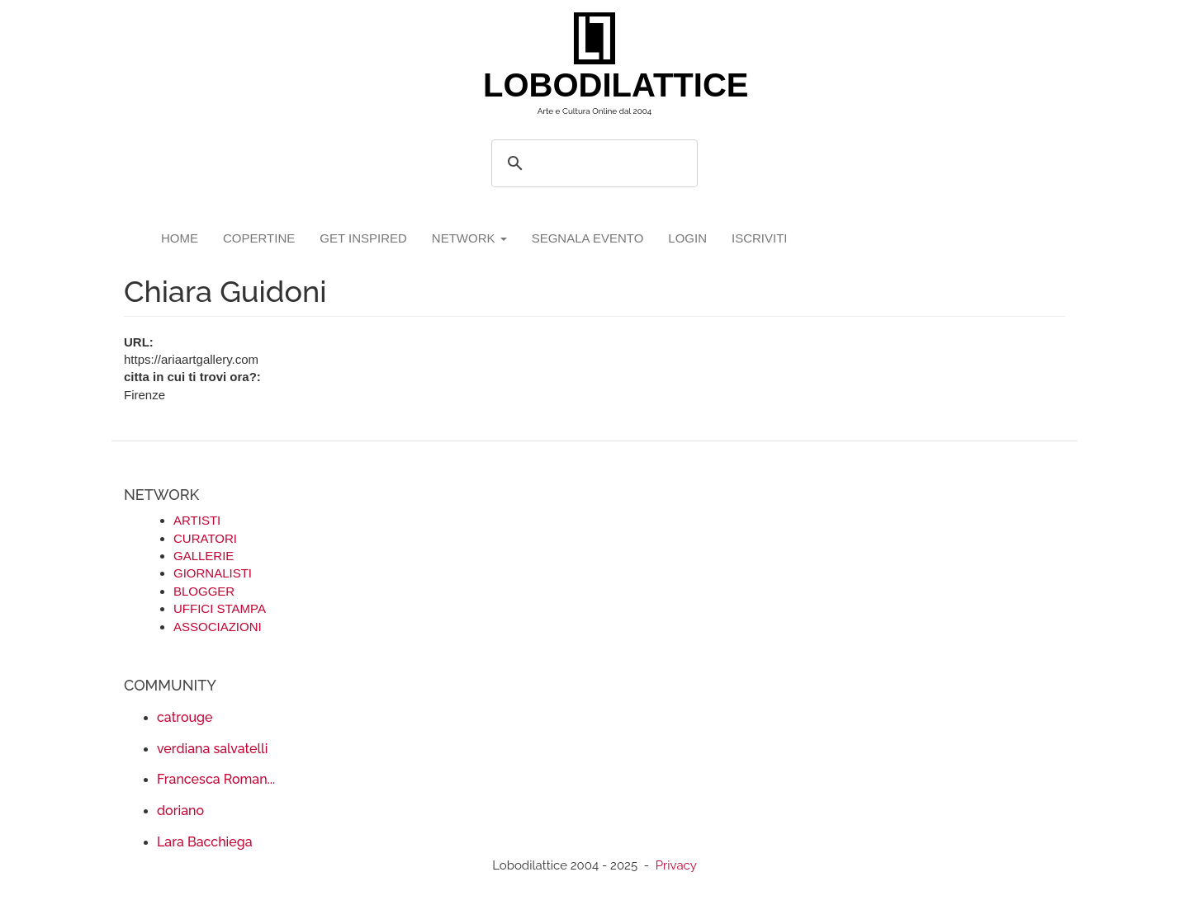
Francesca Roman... (216, 779)
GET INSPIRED (363, 238)
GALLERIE (203, 556)
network (469, 238)
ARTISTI (196, 520)
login (687, 238)
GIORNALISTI (212, 573)
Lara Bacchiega (205, 842)
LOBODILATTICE (600, 85)
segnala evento (588, 238)
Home (179, 238)
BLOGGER (203, 591)
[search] (592, 163)
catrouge (185, 717)
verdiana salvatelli (212, 749)
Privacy (676, 865)
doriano (180, 810)
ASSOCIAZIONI (217, 627)
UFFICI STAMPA (219, 608)
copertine (259, 238)
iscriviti (760, 238)
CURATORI (205, 538)
